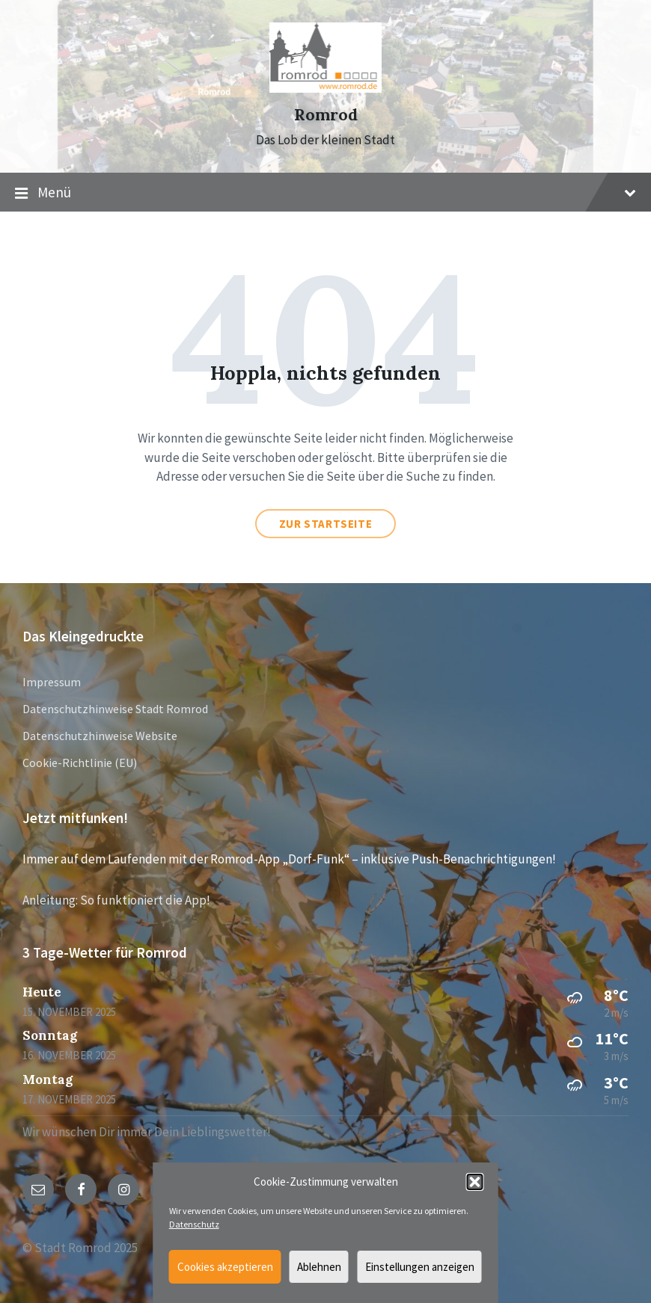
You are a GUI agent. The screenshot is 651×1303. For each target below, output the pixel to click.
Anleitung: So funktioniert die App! (116, 900)
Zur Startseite (325, 524)
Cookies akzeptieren (225, 1267)
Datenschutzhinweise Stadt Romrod (115, 708)
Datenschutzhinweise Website (99, 735)
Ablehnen (319, 1267)
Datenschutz (194, 1224)
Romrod (326, 115)
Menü (325, 193)
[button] (475, 1181)
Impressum (51, 681)
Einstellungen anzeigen (419, 1267)
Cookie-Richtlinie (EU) (79, 762)
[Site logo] (325, 88)
